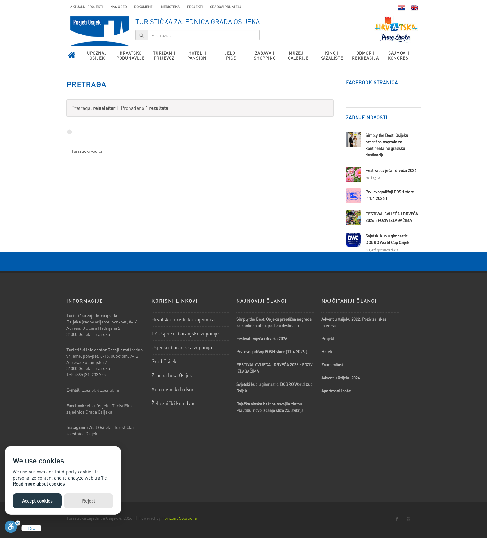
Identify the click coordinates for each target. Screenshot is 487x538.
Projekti (195, 7)
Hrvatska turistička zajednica (183, 319)
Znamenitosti (332, 364)
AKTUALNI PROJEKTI (86, 7)
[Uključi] (12, 528)
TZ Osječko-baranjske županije (185, 333)
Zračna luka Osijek (172, 375)
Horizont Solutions (179, 518)
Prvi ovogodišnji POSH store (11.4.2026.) (271, 351)
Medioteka (170, 7)
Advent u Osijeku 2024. (341, 377)
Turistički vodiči (86, 151)
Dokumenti (143, 7)
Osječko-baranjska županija (182, 347)
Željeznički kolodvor (173, 403)
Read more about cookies (39, 484)
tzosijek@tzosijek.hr (100, 390)
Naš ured (118, 7)
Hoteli (326, 351)
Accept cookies (37, 501)
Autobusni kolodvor (173, 389)
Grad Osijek (164, 361)
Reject (88, 501)
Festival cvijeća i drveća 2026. (392, 170)
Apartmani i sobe (336, 390)
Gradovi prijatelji (226, 7)
